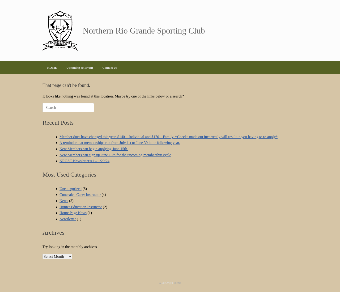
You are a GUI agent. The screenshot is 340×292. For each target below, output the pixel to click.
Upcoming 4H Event (79, 67)
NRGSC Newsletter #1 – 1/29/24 (85, 161)
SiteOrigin (167, 282)
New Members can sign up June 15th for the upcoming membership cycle (115, 155)
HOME (52, 67)
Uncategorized (70, 189)
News (64, 201)
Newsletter (68, 219)
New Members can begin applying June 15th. (94, 149)
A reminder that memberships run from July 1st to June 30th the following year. (120, 143)
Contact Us (109, 67)
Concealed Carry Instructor (80, 195)
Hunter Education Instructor (81, 207)
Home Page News (73, 213)
